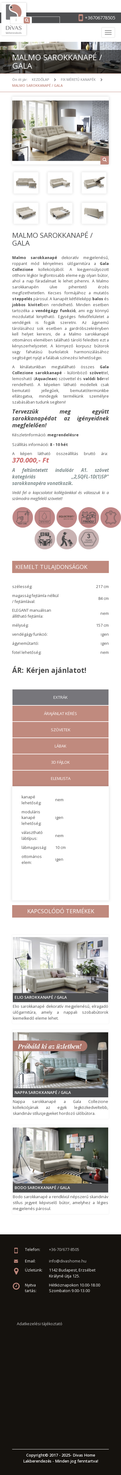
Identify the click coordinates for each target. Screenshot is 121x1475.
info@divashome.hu (67, 1261)
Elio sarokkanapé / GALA (40, 997)
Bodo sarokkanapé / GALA (42, 1187)
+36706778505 (100, 18)
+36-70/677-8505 (64, 1249)
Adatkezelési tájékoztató (39, 1323)
